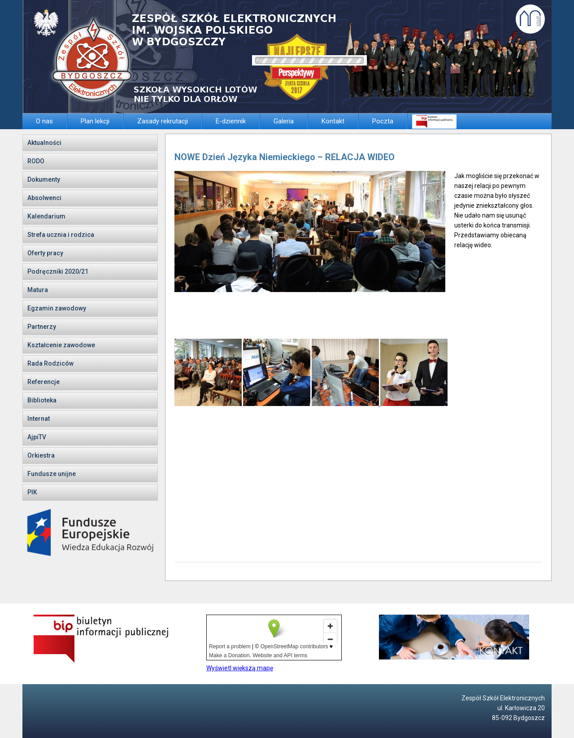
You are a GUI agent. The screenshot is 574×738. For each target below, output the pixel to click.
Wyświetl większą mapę (239, 668)
